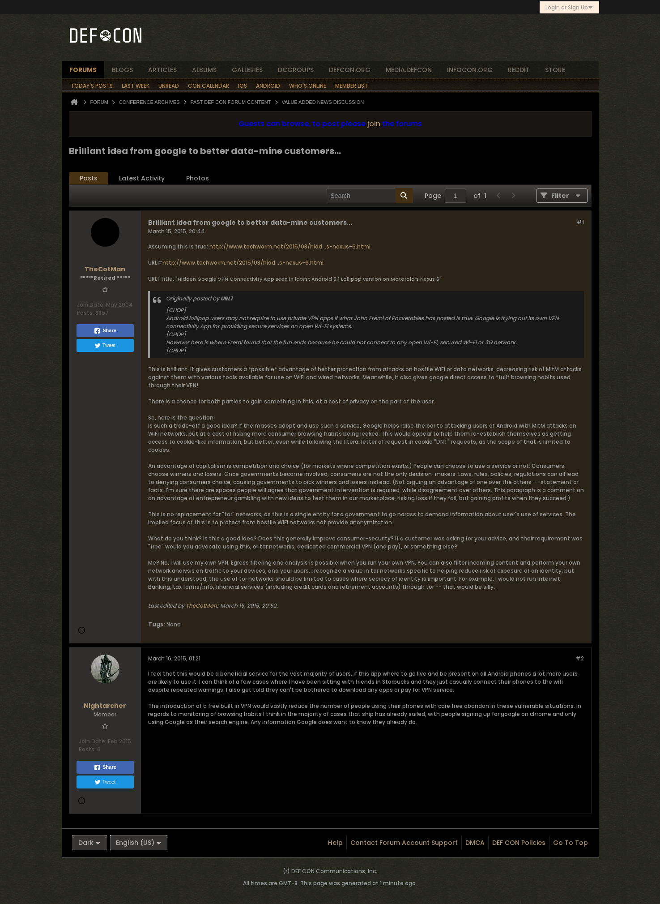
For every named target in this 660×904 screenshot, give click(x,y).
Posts (89, 178)
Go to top (570, 842)
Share (105, 330)
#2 (579, 658)
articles (162, 69)
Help (335, 842)
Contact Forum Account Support (404, 842)
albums (204, 69)
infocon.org (470, 69)
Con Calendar (208, 86)
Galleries (247, 69)
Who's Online (307, 86)
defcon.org (349, 69)
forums (83, 69)
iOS (242, 86)
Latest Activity (142, 178)
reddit (519, 69)
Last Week (135, 86)
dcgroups (296, 69)
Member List (351, 86)
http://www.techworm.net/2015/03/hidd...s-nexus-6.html (289, 246)
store (555, 69)
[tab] (88, 178)
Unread (168, 86)
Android (268, 86)
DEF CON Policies (518, 842)
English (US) (139, 842)
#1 (580, 222)
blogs (122, 69)
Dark (89, 842)
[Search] (370, 195)
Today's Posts (92, 86)
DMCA (475, 842)
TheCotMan (201, 605)
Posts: (85, 313)
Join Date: (91, 304)
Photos (197, 178)
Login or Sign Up (569, 7)
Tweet (104, 346)
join (373, 124)
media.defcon (409, 69)
